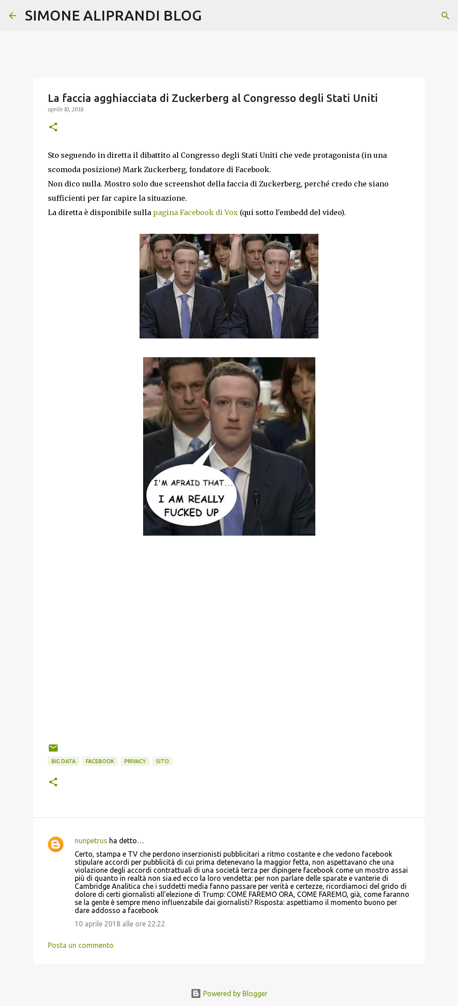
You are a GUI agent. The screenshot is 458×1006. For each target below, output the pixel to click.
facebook (100, 761)
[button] (53, 128)
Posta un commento (81, 945)
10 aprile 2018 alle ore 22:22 (120, 924)
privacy (135, 761)
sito (162, 761)
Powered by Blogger (229, 993)
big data (63, 761)
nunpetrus (91, 841)
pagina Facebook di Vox (195, 212)
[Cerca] (214, 15)
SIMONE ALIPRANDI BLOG (113, 15)
